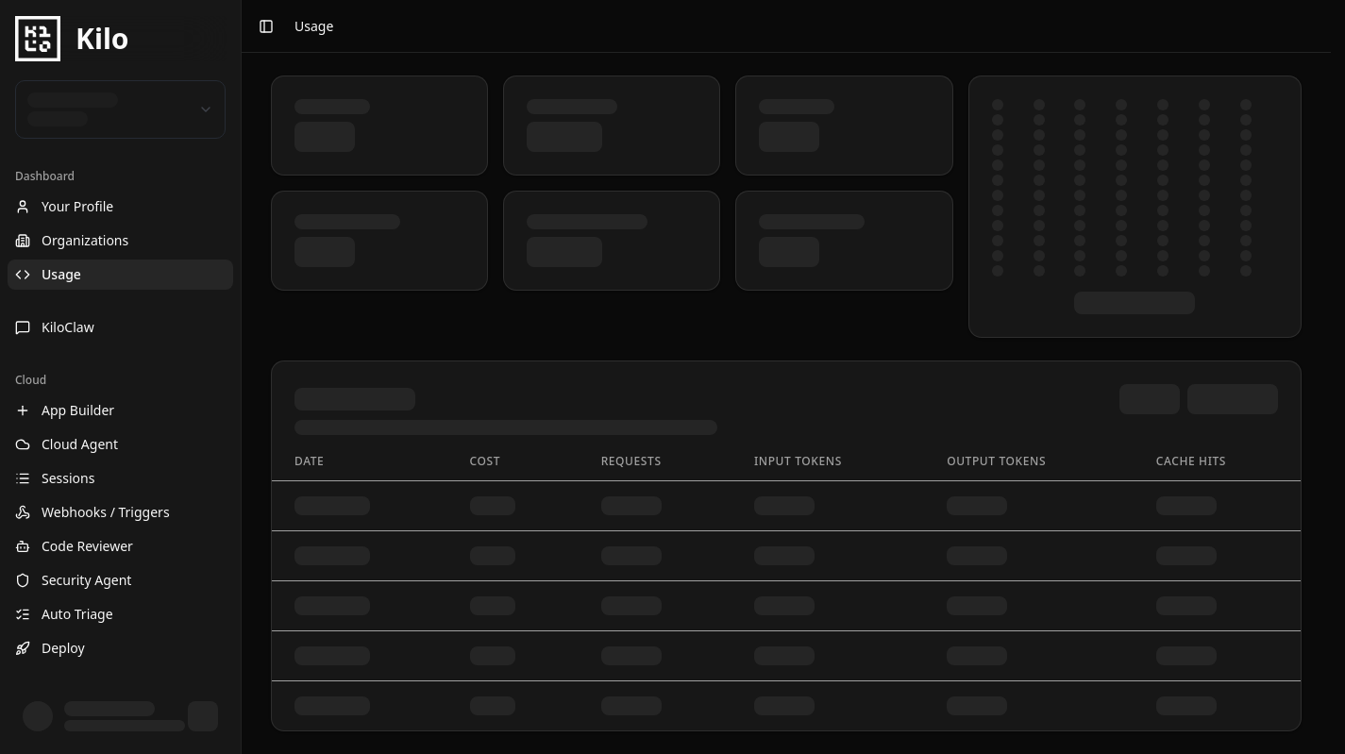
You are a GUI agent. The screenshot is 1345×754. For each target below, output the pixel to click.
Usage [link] (313, 26)
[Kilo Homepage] (121, 38)
